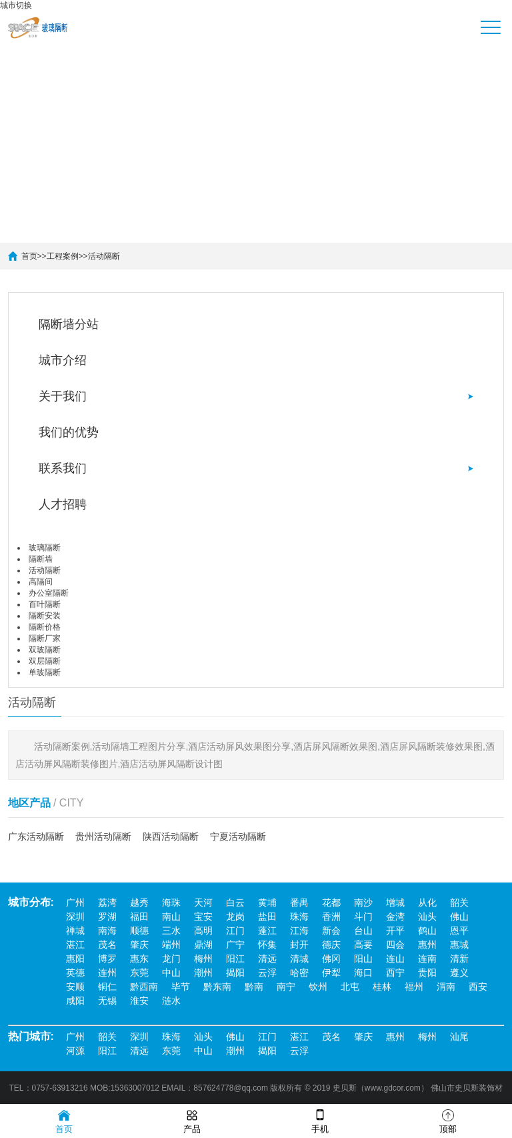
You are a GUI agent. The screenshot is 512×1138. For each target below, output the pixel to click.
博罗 (107, 958)
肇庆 (139, 944)
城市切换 (16, 5)
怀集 (267, 944)
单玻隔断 (45, 672)
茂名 (107, 944)
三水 (171, 930)
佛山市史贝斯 (455, 1088)
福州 (414, 986)
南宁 (286, 986)
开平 (395, 930)
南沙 (363, 902)
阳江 (235, 958)
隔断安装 (45, 615)
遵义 (459, 972)
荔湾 (107, 902)
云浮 (267, 972)
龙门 (171, 958)
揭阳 (235, 972)
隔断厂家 (45, 638)
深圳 (75, 916)
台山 (363, 930)
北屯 (350, 986)
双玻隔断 (45, 649)
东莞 (139, 972)
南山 (171, 916)
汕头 (427, 916)
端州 (171, 944)
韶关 (459, 902)
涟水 (171, 1000)
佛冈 (331, 958)
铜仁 (107, 986)
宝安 (203, 916)
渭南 (446, 986)
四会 (395, 944)
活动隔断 (104, 256)
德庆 (331, 944)
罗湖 (107, 916)
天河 (203, 902)
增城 (395, 902)
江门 (235, 930)
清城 (299, 958)
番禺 (299, 902)
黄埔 (267, 902)
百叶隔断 (45, 604)
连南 (427, 958)
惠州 (427, 944)
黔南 (254, 986)
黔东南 (217, 986)
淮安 (139, 1000)
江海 (299, 930)
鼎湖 (203, 944)
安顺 (75, 986)
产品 (192, 1120)
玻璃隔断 (45, 547)
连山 (395, 958)
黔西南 (144, 986)
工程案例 (63, 256)
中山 (171, 972)
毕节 (180, 986)
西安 (478, 986)
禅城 (75, 930)
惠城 (459, 944)
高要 (363, 944)
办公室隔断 (49, 593)
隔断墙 (41, 559)
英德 (75, 972)
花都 (331, 902)
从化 (427, 902)
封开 (299, 944)
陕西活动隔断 (171, 836)
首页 (29, 256)
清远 (267, 958)
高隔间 (41, 581)
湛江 (75, 944)
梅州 (203, 958)
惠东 (139, 958)
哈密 (299, 972)
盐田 (267, 916)
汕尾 (459, 1036)
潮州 (203, 972)
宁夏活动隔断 (238, 836)
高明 (203, 930)
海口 (363, 972)
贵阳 (427, 972)
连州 (107, 972)
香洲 (331, 916)
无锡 (107, 1000)
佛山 (459, 916)
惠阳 (75, 958)
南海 (107, 930)
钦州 (318, 986)
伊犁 (331, 972)
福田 (139, 916)
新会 (331, 930)
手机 (320, 1120)
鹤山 (427, 930)
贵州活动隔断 (103, 836)
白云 (235, 902)
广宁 (235, 944)
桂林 (382, 986)
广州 (75, 902)
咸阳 (75, 1000)
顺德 (139, 930)
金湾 (395, 916)
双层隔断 (45, 661)
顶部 (448, 1120)
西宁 (395, 972)
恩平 (459, 930)
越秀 (139, 902)
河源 (75, 1050)
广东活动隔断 (36, 836)
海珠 (171, 902)
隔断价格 (45, 627)
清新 (459, 958)
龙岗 (235, 916)
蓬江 (267, 930)
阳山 (363, 958)
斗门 (363, 916)
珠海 (299, 916)
